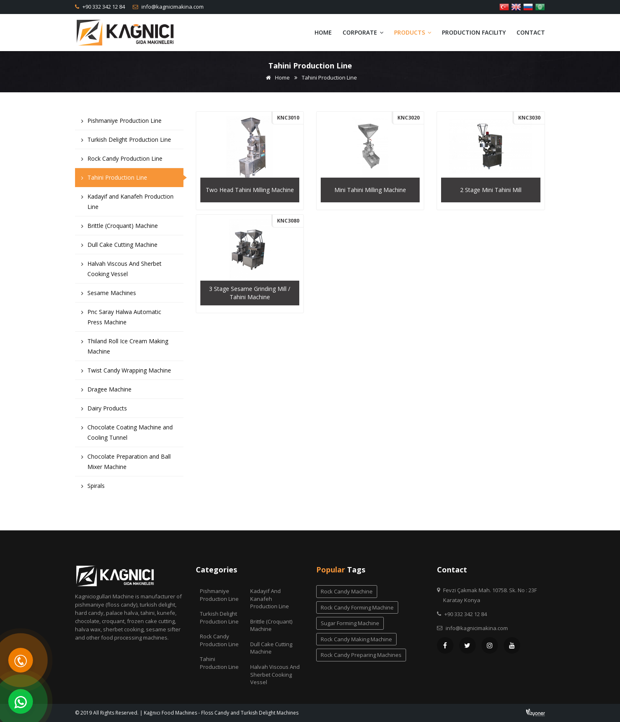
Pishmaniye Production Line (121, 123)
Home (323, 32)
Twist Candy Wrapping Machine (126, 372)
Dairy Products (104, 410)
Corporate (363, 32)
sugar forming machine (350, 623)
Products (412, 32)
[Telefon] (20, 660)
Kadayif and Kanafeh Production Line (127, 203)
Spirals (93, 488)
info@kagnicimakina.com (172, 6)
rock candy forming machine (357, 607)
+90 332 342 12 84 (103, 6)
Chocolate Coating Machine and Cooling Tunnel (127, 434)
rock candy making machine (356, 639)
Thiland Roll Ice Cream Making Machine (124, 348)
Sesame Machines (108, 295)
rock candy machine (347, 591)
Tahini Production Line (114, 179)
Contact (531, 32)
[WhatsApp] (20, 701)
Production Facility (474, 32)
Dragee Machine (106, 391)
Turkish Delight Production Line (126, 142)
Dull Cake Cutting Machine (119, 247)
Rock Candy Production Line (121, 160)
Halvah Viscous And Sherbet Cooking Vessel (121, 271)
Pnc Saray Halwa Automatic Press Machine (121, 319)
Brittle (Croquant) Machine (119, 228)
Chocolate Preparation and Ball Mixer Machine (126, 463)
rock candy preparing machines (361, 655)
